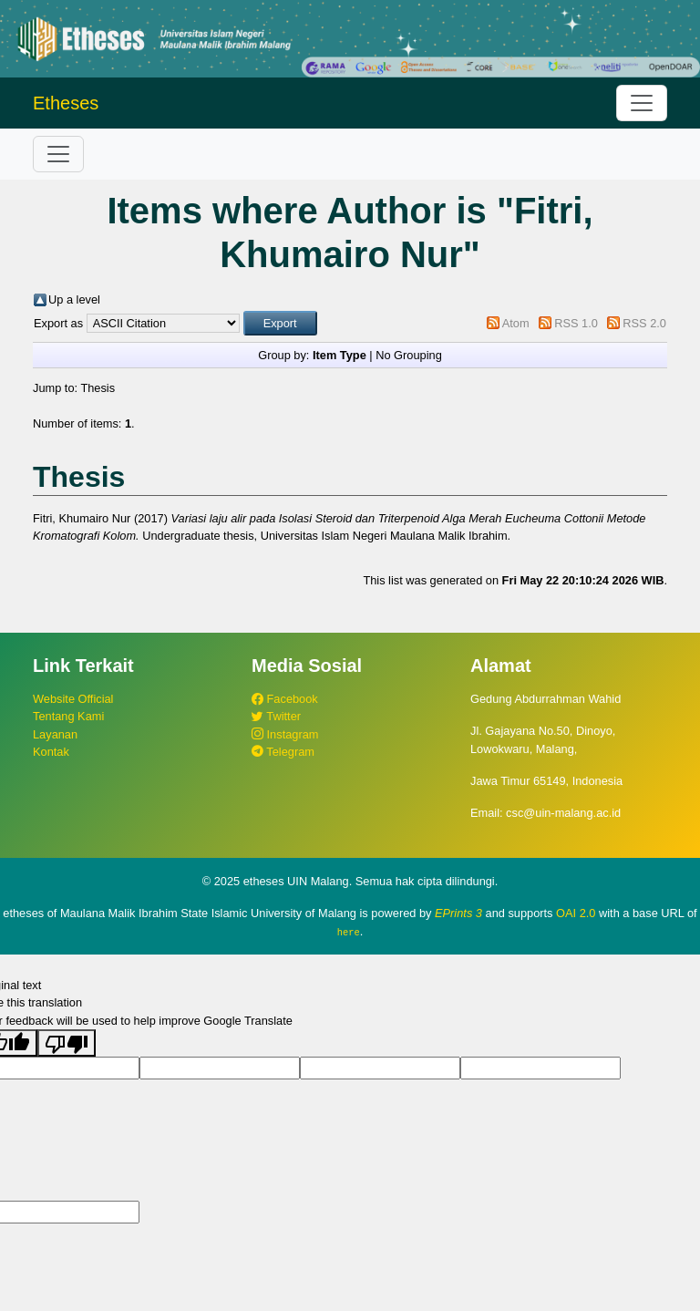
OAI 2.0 (575, 913)
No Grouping (409, 355)
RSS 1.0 (576, 323)
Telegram (283, 752)
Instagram (285, 734)
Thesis (97, 388)
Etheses (65, 103)
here (348, 931)
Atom (516, 323)
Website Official (73, 699)
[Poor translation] (66, 1042)
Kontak (51, 752)
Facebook (285, 699)
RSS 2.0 (644, 323)
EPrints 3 (458, 913)
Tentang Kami (68, 716)
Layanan (55, 734)
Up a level (74, 299)
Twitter (276, 716)
